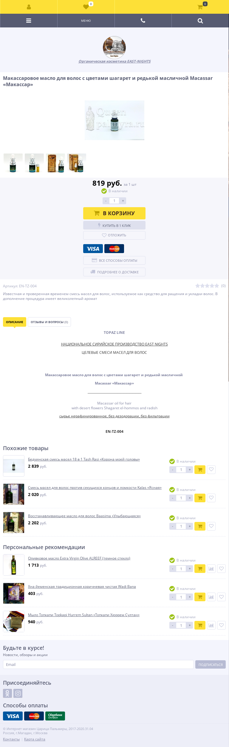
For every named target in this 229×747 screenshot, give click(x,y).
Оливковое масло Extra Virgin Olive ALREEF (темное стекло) (79, 558)
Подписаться (211, 664)
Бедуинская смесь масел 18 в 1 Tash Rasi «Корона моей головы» (84, 459)
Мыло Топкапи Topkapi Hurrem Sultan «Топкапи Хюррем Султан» (84, 615)
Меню (86, 20)
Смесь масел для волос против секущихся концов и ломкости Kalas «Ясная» (95, 487)
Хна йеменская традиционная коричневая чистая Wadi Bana (82, 586)
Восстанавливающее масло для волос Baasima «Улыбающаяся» (84, 516)
